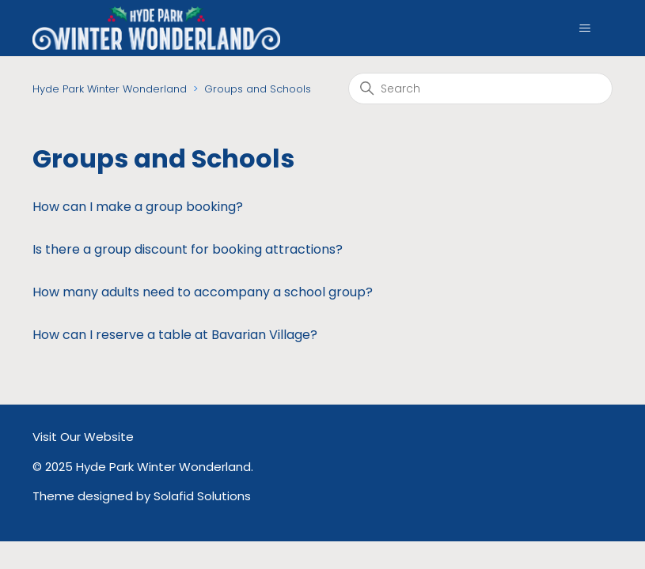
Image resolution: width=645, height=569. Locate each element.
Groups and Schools (257, 88)
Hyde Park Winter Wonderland (109, 88)
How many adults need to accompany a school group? (202, 292)
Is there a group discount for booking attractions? (187, 249)
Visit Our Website (83, 436)
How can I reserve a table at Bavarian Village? (174, 335)
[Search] (480, 88)
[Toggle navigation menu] (584, 28)
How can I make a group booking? (137, 207)
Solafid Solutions (202, 496)
